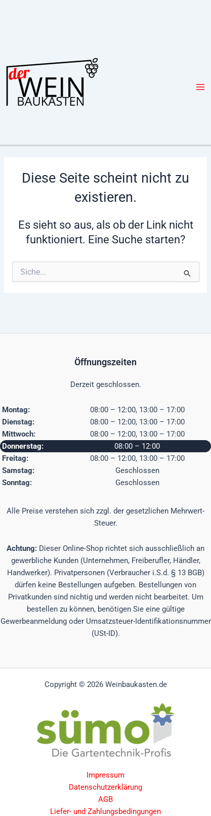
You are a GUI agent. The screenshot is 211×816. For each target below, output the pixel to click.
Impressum (105, 775)
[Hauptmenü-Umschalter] (200, 87)
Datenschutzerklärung (105, 787)
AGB (105, 799)
